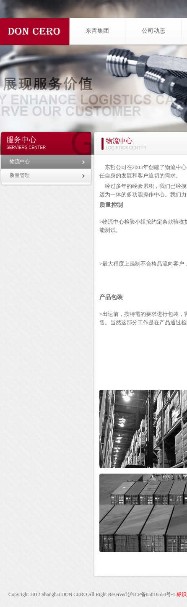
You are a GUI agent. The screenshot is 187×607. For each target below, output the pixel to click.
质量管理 (20, 175)
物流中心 (20, 161)
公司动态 (153, 31)
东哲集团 (97, 31)
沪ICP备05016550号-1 (151, 594)
